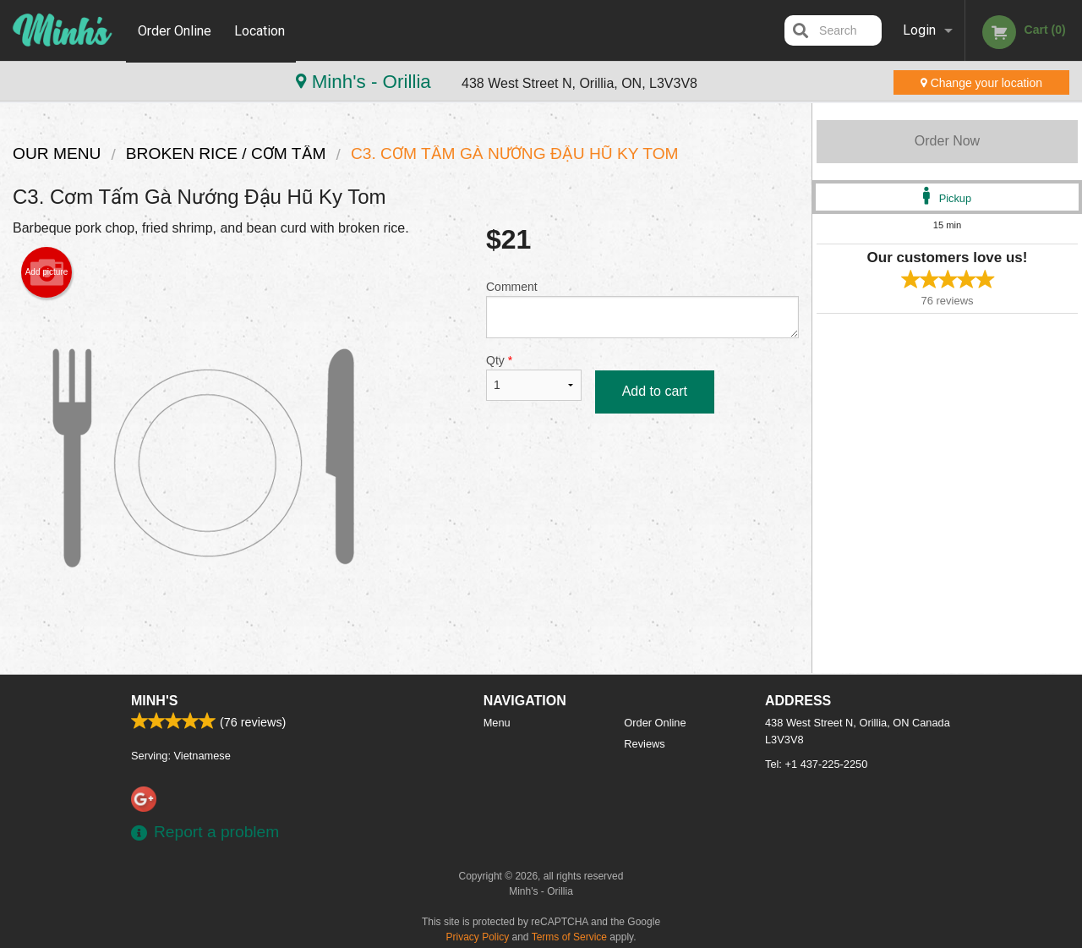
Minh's (154, 700)
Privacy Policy (478, 937)
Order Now (947, 141)
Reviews (644, 743)
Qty (534, 377)
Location (261, 30)
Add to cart (654, 391)
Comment (642, 309)
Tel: (816, 764)
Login (919, 30)
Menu (497, 722)
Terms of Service (569, 937)
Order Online (174, 30)
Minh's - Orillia (91, 81)
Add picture (46, 272)
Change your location (981, 83)
